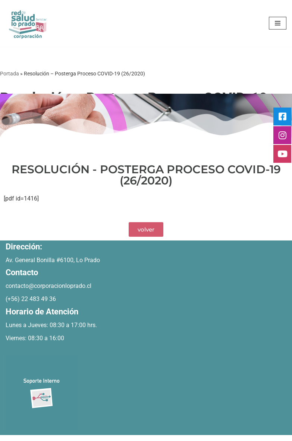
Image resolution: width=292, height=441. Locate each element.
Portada (9, 74)
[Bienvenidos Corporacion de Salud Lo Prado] (28, 23)
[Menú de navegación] (277, 23)
